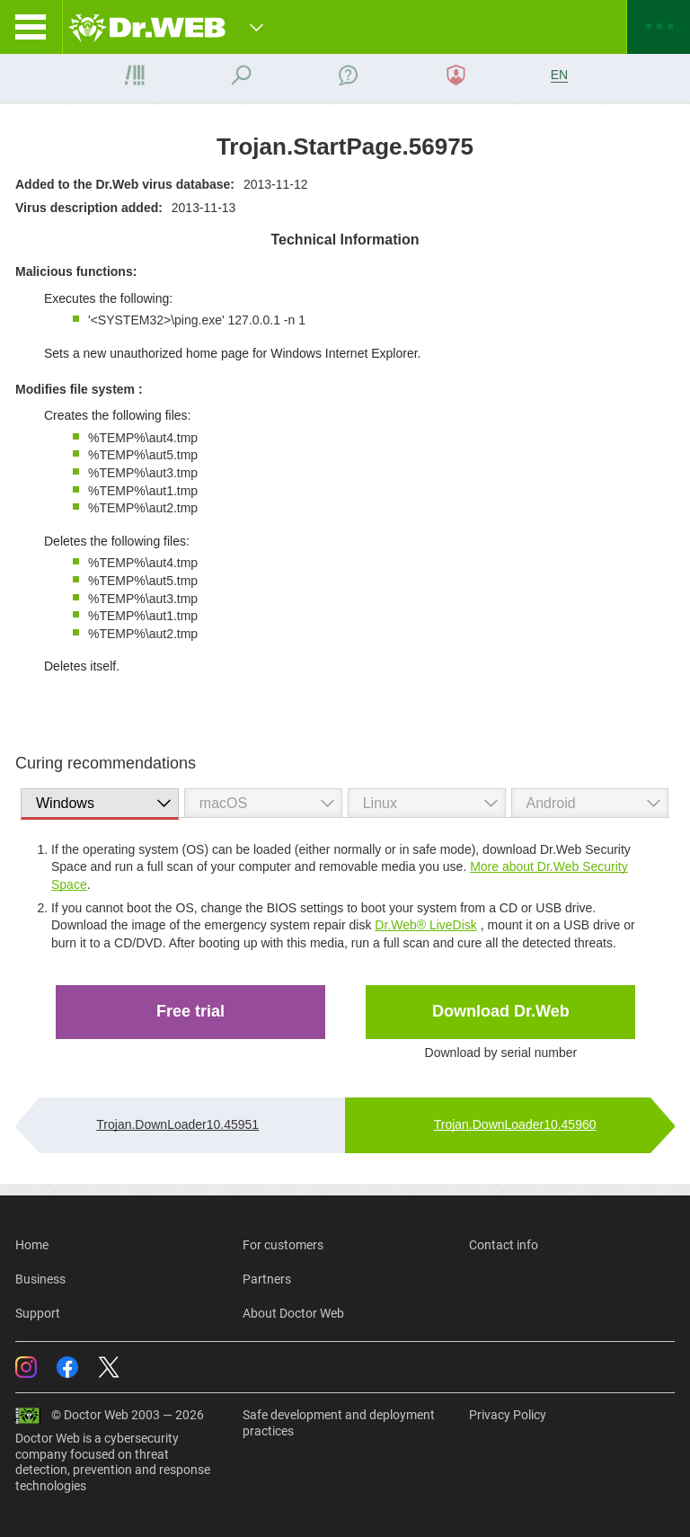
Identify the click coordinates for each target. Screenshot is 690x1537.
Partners (267, 1279)
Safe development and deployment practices (339, 1423)
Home (32, 1245)
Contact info (503, 1245)
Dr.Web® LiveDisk (426, 925)
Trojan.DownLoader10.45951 (177, 1124)
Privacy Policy (507, 1415)
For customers (283, 1245)
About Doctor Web (293, 1313)
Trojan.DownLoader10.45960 (515, 1124)
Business (40, 1279)
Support (37, 1313)
